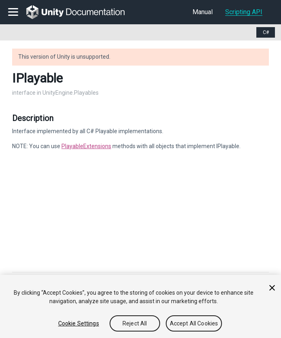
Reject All (135, 323)
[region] (140, 306)
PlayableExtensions (86, 146)
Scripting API (243, 12)
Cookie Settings (78, 323)
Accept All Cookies (194, 323)
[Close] (272, 288)
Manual (202, 12)
